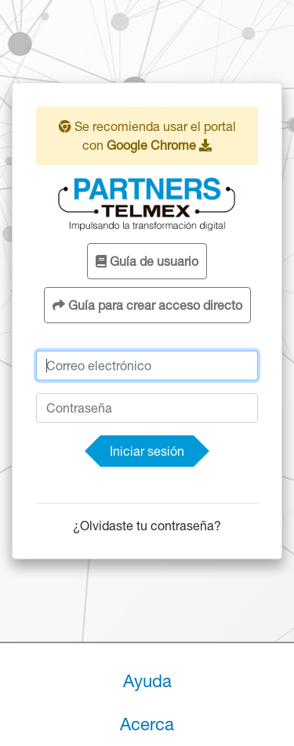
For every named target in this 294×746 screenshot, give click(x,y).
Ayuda (147, 681)
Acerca (147, 724)
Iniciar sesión (147, 451)
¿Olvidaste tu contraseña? (147, 526)
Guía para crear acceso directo (147, 305)
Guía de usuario (147, 261)
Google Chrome (159, 145)
